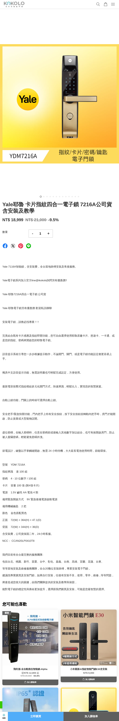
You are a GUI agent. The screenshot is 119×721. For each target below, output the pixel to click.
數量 (5, 232)
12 (75, 197)
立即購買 (35, 716)
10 (69, 197)
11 (72, 197)
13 (78, 197)
